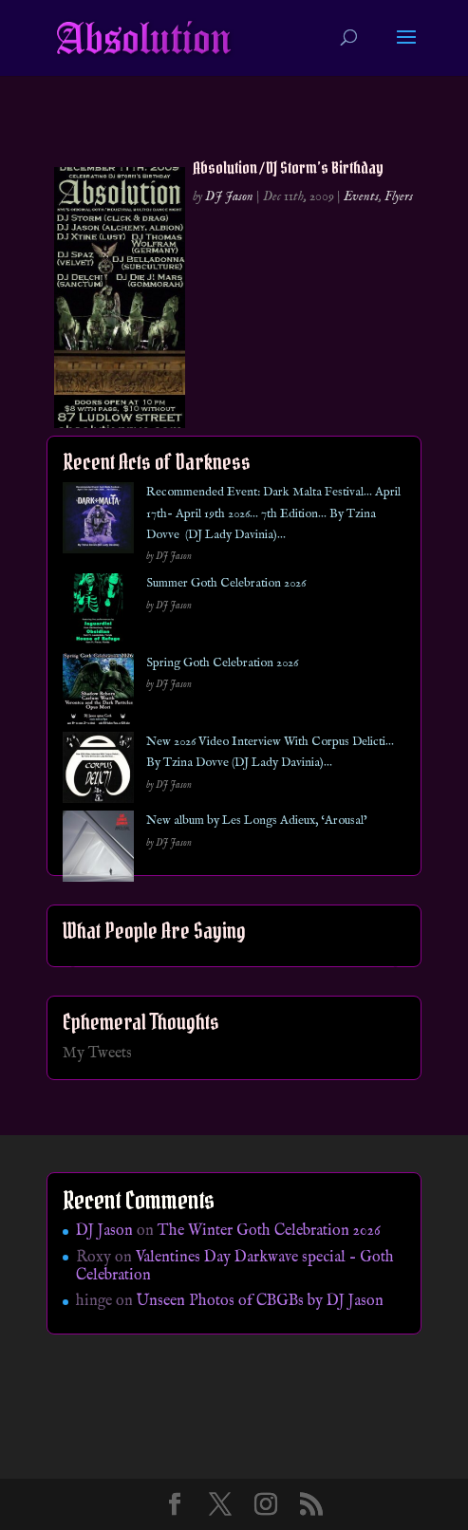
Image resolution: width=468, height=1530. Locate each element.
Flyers (398, 196)
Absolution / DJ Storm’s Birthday (288, 167)
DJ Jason (229, 196)
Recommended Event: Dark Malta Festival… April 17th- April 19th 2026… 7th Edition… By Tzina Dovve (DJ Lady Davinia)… (273, 513)
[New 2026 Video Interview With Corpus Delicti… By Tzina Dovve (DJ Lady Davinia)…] (98, 771)
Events (361, 196)
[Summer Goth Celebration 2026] (98, 612)
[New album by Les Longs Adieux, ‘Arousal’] (98, 850)
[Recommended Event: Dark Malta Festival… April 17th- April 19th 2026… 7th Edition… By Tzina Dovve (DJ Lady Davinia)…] (98, 521)
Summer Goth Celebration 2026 (226, 583)
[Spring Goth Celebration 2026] (98, 692)
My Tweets (97, 1053)
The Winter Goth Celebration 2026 (269, 1231)
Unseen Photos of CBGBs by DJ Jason (260, 1301)
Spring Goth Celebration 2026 (222, 663)
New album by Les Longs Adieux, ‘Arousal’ (256, 820)
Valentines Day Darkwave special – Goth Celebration (235, 1266)
